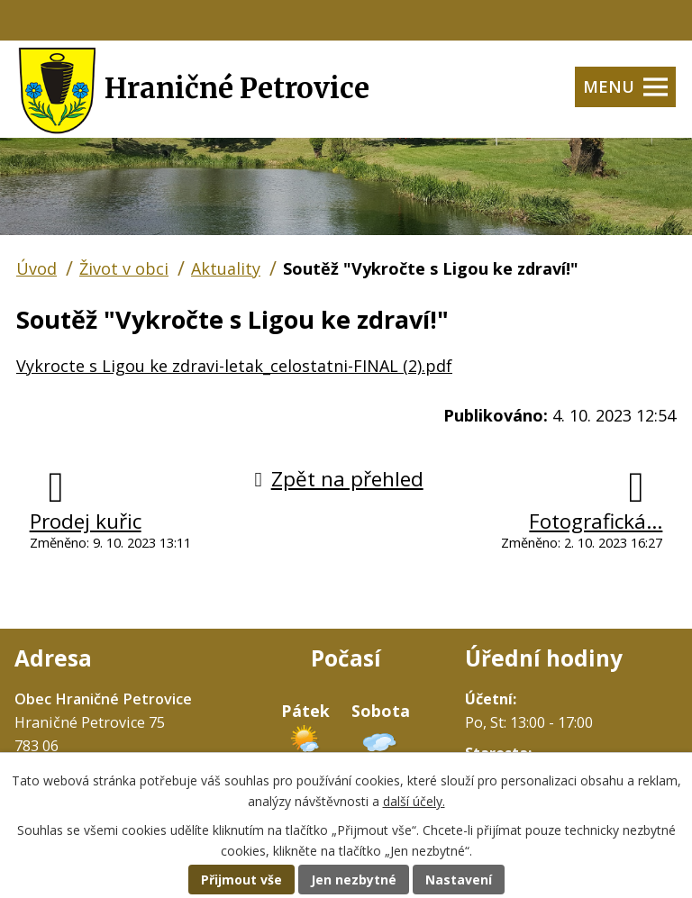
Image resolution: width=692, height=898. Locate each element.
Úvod (36, 268)
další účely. (414, 801)
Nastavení (458, 879)
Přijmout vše (241, 879)
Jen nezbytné (353, 879)
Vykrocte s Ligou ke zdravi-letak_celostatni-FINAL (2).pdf (234, 365)
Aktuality (225, 268)
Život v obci (123, 268)
